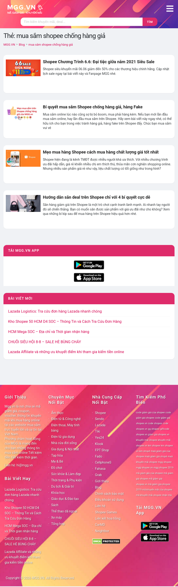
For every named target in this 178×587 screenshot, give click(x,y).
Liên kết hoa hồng (108, 518)
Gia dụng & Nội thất (65, 449)
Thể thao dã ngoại (64, 511)
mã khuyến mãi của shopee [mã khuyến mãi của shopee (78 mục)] (157, 489)
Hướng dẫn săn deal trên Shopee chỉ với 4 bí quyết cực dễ (96, 197)
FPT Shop (102, 450)
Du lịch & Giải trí (62, 486)
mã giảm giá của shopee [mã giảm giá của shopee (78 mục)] (149, 473)
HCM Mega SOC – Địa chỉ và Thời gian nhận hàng (48, 332)
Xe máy (56, 517)
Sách (54, 505)
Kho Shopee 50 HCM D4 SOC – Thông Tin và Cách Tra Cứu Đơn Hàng (64, 321)
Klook (99, 444)
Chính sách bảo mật (109, 494)
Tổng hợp (58, 524)
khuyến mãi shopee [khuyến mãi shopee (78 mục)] (146, 440)
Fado (98, 456)
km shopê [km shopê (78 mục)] (144, 451)
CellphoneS (103, 462)
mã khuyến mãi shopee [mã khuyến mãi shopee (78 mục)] (148, 495)
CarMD (100, 525)
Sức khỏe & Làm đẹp (66, 474)
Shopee (100, 413)
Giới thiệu (102, 481)
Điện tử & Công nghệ (66, 419)
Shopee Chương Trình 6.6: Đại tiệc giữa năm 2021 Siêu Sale (98, 61)
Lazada (100, 425)
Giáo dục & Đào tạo (65, 499)
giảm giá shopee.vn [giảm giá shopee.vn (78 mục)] (158, 434)
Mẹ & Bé (57, 461)
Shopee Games (106, 512)
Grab (98, 475)
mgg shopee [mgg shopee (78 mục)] (165, 462)
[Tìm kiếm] (82, 22)
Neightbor (102, 531)
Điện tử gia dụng (63, 437)
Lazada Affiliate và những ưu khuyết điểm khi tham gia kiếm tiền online (66, 352)
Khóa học (58, 493)
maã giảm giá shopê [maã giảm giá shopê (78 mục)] (156, 456)
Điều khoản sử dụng (109, 500)
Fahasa (100, 469)
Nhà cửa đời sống (64, 443)
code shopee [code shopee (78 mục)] (155, 423)
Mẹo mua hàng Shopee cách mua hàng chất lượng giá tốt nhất (101, 152)
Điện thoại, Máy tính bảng (65, 427)
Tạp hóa (57, 455)
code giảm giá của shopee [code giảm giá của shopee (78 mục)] (150, 412)
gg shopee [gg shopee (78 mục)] (153, 428)
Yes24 (99, 437)
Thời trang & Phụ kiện (66, 480)
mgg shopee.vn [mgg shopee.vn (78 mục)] (144, 467)
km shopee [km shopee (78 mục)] (154, 445)
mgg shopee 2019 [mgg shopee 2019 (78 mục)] (163, 467)
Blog (98, 487)
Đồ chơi (56, 468)
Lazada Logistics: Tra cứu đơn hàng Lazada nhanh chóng (55, 311)
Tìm (150, 22)
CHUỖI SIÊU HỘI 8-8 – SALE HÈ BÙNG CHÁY (44, 342)
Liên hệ (100, 506)
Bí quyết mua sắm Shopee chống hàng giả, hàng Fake (93, 106)
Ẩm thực (57, 413)
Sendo (99, 419)
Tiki (97, 431)
